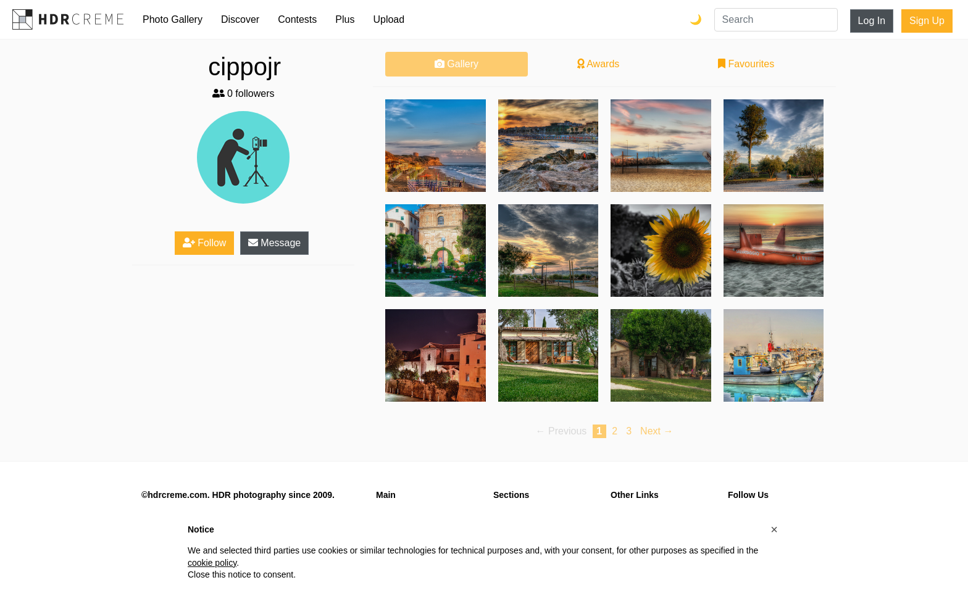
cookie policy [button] (212, 563)
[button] (774, 529)
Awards (598, 64)
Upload (388, 19)
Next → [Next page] (656, 431)
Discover (240, 19)
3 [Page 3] (629, 431)
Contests (297, 19)
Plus (344, 19)
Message (274, 243)
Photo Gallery (172, 19)
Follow (205, 243)
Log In (871, 20)
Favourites (746, 64)
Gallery (456, 64)
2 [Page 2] (614, 431)
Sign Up (927, 20)
